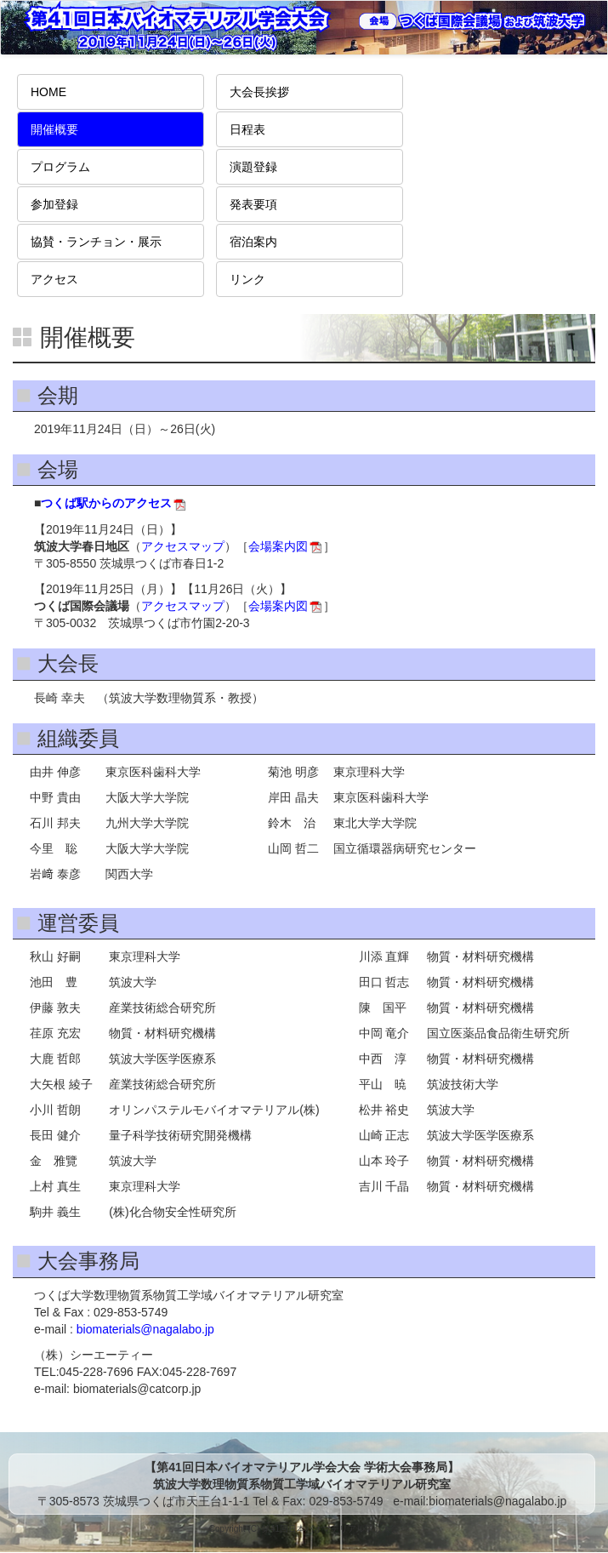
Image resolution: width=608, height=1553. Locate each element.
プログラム (60, 167)
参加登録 (54, 204)
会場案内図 (278, 546)
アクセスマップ (182, 546)
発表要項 (253, 204)
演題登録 (253, 167)
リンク (247, 279)
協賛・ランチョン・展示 (96, 241)
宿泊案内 (253, 241)
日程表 (247, 129)
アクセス (54, 279)
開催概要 (54, 129)
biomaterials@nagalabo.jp (145, 1329)
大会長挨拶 (259, 92)
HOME (48, 92)
